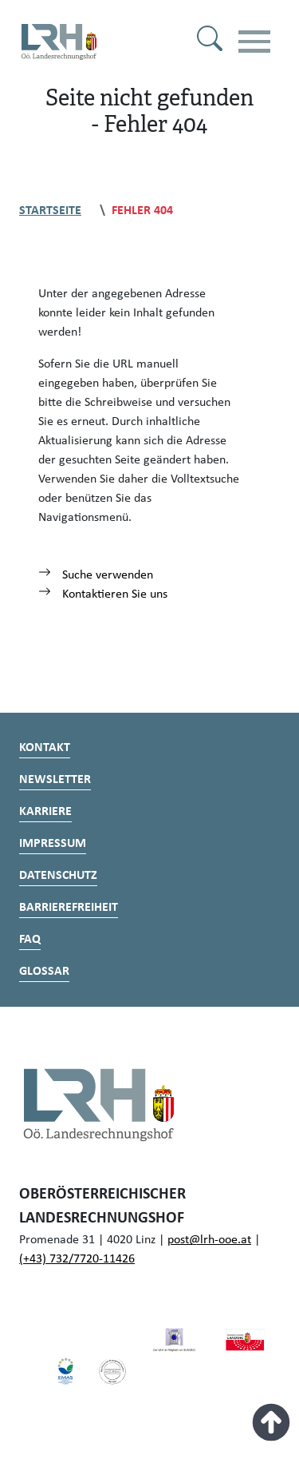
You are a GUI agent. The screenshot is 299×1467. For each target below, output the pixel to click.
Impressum (52, 843)
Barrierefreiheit (68, 907)
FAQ (30, 939)
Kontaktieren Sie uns (102, 594)
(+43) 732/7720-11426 (77, 1259)
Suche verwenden (95, 575)
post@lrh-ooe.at (209, 1240)
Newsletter (55, 779)
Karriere (45, 811)
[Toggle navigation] (254, 41)
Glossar (44, 971)
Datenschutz (58, 875)
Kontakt (44, 747)
